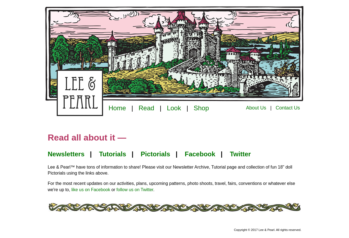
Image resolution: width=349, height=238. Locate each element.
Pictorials (155, 154)
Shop (201, 108)
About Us (256, 108)
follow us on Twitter (134, 189)
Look (174, 108)
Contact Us (288, 108)
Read (146, 108)
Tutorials (112, 154)
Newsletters (66, 154)
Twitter (240, 154)
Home (117, 108)
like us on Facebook (90, 189)
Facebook (200, 154)
